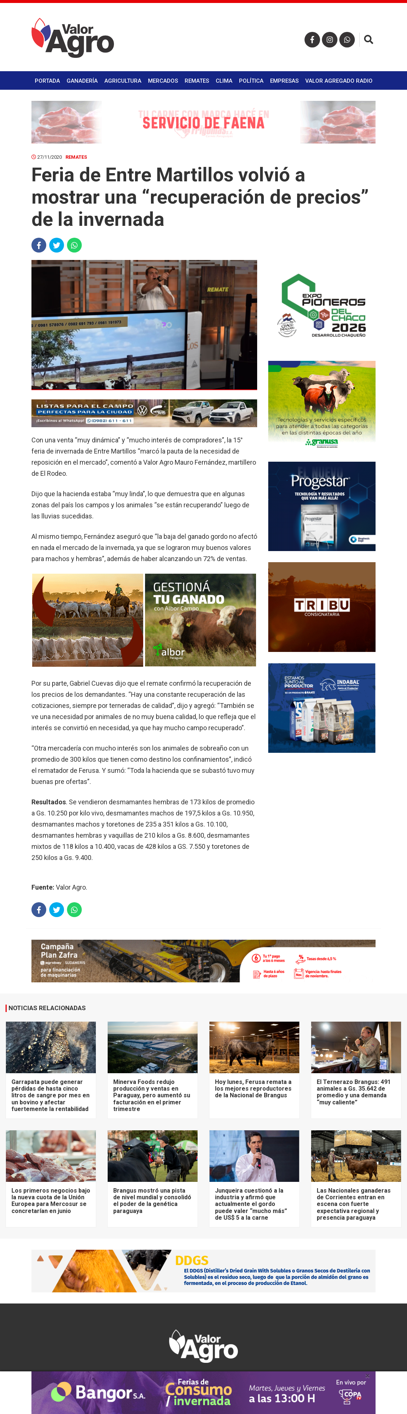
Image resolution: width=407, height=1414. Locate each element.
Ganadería (82, 81)
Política (251, 81)
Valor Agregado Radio (339, 81)
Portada (47, 81)
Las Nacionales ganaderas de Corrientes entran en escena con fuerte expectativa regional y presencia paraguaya (354, 1204)
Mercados (163, 81)
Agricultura (122, 81)
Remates (197, 81)
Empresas (284, 81)
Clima (224, 81)
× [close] (367, 1375)
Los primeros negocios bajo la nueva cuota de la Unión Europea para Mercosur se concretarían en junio (50, 1200)
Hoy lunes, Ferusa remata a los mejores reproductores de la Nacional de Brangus (253, 1088)
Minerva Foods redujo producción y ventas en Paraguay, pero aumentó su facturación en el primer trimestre (151, 1095)
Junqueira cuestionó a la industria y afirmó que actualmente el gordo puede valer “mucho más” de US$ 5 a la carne (251, 1204)
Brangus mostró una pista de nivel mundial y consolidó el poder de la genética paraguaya (152, 1200)
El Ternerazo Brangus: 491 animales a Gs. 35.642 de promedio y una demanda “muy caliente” (354, 1092)
